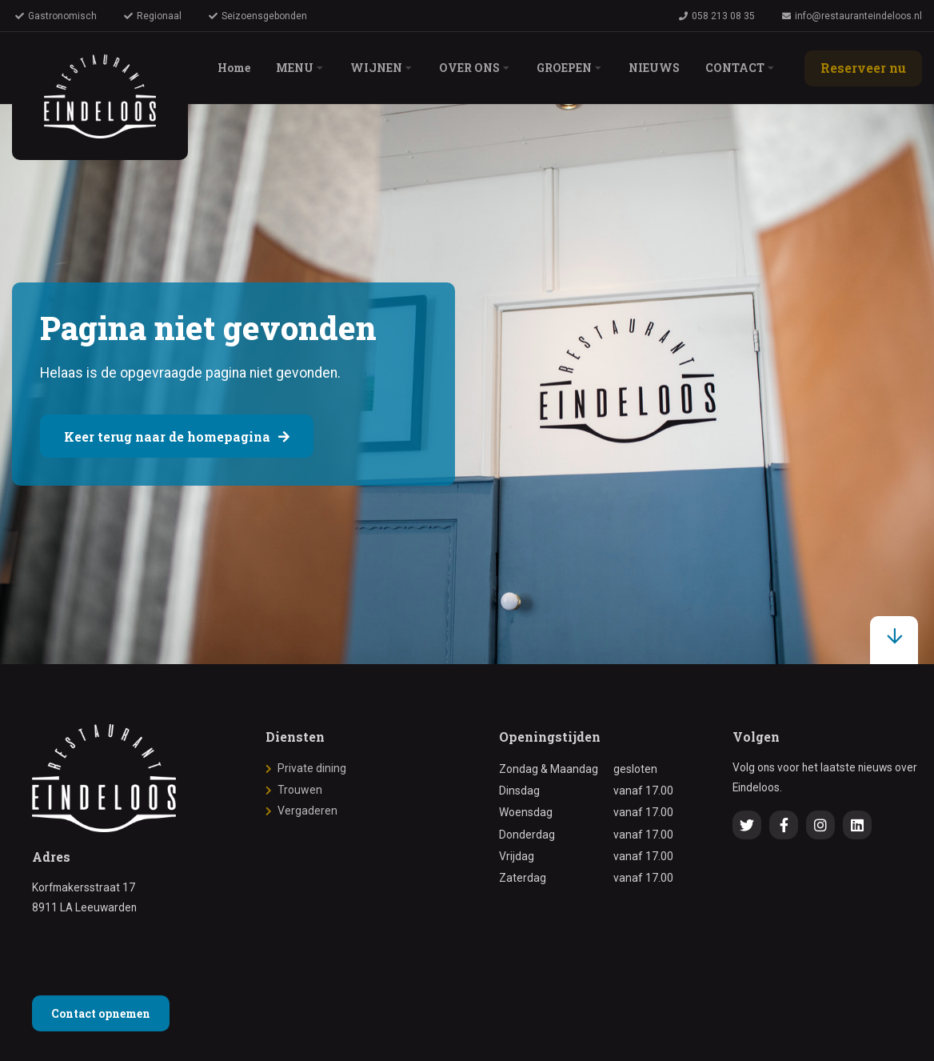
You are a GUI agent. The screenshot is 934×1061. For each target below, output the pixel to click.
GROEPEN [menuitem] (564, 67)
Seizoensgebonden (258, 16)
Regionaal (153, 16)
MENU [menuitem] (294, 67)
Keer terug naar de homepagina (176, 436)
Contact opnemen (100, 1013)
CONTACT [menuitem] (734, 67)
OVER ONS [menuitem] (469, 67)
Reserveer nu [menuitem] (863, 67)
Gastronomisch (56, 16)
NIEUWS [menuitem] (654, 67)
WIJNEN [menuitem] (376, 67)
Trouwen (299, 789)
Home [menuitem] (234, 67)
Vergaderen (307, 810)
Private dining (311, 768)
